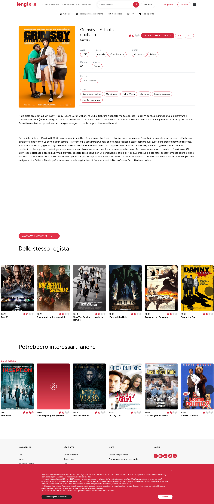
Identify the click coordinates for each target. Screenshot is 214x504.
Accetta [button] (165, 497)
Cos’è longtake (71, 454)
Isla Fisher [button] (144, 94)
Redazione (69, 459)
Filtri (148, 4)
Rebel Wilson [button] (129, 94)
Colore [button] (97, 66)
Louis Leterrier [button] (89, 80)
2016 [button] (85, 54)
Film (20, 454)
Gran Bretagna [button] (117, 54)
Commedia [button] (139, 54)
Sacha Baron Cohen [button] (92, 94)
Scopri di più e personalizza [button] (56, 497)
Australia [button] (101, 54)
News (21, 459)
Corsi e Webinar (51, 4)
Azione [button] (153, 54)
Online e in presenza (118, 454)
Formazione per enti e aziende (123, 459)
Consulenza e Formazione (77, 4)
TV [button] (130, 14)
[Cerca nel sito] (118, 4)
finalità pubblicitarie (152, 481)
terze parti (77, 479)
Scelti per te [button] (146, 14)
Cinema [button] (65, 14)
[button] (157, 35)
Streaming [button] (115, 14)
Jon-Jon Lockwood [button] (91, 100)
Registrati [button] (168, 4)
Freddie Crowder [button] (162, 94)
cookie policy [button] (86, 477)
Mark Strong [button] (112, 94)
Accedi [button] (184, 4)
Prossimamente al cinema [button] (89, 14)
